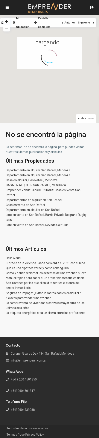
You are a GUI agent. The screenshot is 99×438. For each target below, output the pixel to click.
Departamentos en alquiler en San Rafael (34, 200)
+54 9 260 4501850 (24, 379)
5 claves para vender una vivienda (28, 298)
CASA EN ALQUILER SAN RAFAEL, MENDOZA (36, 185)
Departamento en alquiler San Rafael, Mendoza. (38, 170)
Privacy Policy (34, 434)
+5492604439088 (23, 410)
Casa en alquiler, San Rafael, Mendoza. (32, 180)
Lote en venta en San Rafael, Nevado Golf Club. (37, 225)
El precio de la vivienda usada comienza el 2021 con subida (45, 263)
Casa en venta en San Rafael (25, 205)
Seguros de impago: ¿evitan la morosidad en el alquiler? (43, 293)
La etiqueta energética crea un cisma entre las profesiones (45, 313)
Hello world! (13, 258)
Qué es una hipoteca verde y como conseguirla (37, 268)
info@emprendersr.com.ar (29, 360)
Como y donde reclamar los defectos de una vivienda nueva (46, 273)
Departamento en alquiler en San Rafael (33, 210)
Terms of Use (15, 434)
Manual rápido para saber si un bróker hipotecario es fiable (45, 278)
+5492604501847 (23, 391)
